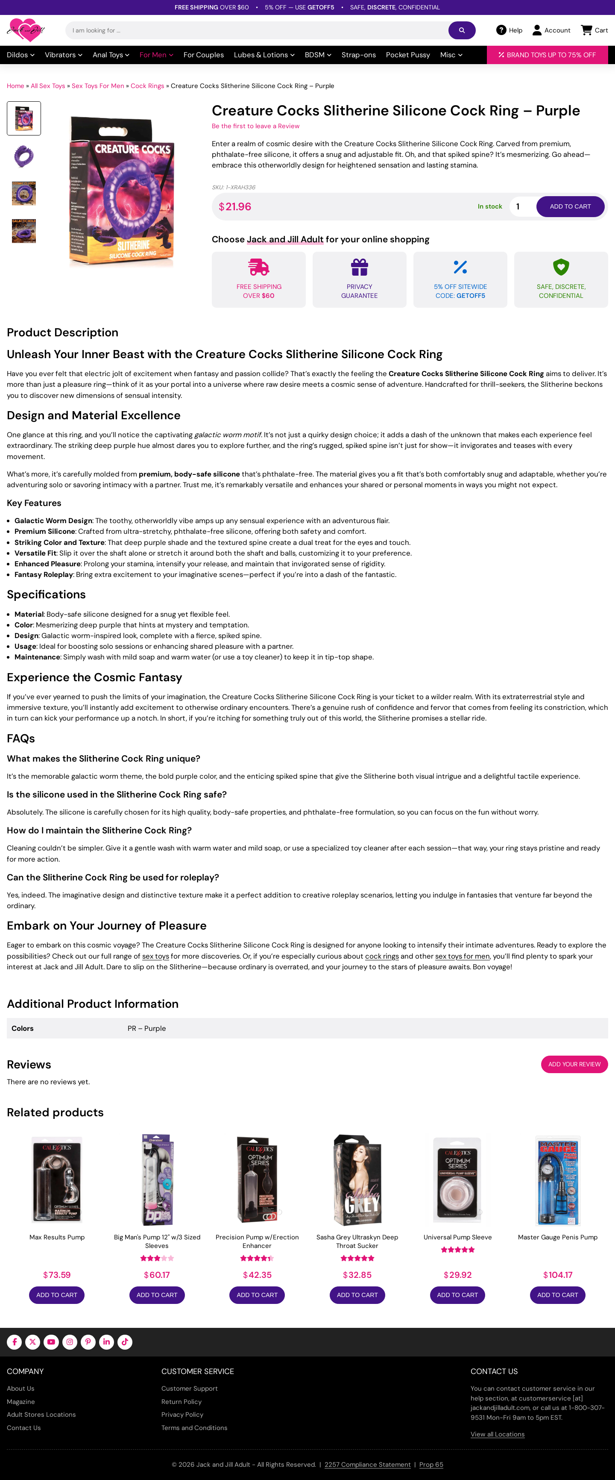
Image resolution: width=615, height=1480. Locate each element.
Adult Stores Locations (41, 1414)
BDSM (318, 54)
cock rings (382, 956)
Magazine (21, 1402)
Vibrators (63, 54)
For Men (156, 54)
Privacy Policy (182, 1414)
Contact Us (24, 1428)
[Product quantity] (533, 206)
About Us (21, 1388)
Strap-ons (359, 54)
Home (15, 86)
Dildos (21, 54)
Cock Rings (147, 86)
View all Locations (498, 1434)
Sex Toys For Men (98, 86)
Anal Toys (111, 54)
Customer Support (189, 1388)
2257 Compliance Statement (368, 1464)
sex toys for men (462, 956)
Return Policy (181, 1402)
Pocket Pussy (408, 54)
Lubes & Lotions (264, 54)
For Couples (204, 54)
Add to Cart (56, 1295)
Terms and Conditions (194, 1428)
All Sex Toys (48, 86)
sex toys (155, 956)
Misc (451, 54)
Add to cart (570, 206)
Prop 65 (431, 1464)
